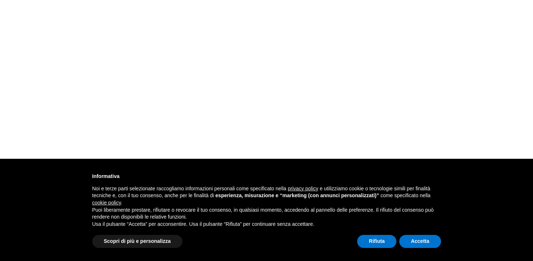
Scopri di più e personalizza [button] (137, 241)
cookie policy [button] (106, 203)
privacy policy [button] (303, 188)
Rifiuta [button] (377, 241)
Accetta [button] (420, 241)
